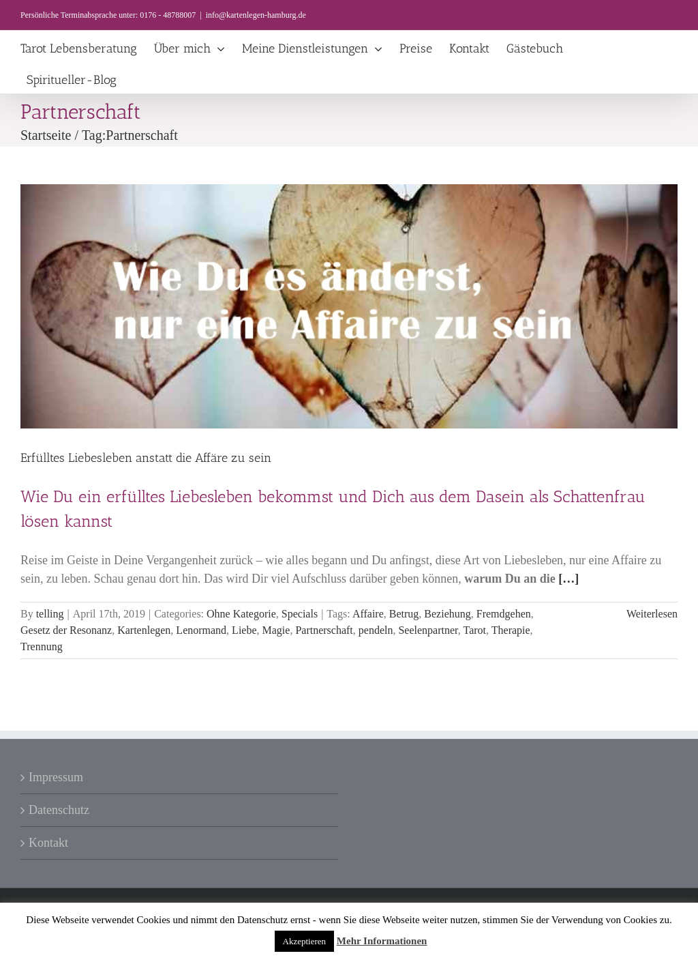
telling (50, 614)
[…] (568, 578)
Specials (300, 614)
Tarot (475, 630)
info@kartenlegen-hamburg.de (256, 15)
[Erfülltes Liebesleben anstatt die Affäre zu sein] (349, 306)
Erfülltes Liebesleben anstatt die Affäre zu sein (145, 457)
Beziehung (447, 614)
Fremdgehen (503, 614)
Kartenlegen (143, 630)
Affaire (368, 614)
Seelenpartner (427, 630)
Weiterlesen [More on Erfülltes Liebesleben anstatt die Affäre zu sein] (652, 614)
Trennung (41, 646)
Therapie (510, 630)
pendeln (376, 630)
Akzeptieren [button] (305, 941)
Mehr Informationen (382, 940)
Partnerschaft (323, 630)
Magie (276, 630)
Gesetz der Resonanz (66, 630)
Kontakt (48, 842)
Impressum (56, 777)
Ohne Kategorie (241, 614)
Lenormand (201, 630)
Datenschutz (59, 810)
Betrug (404, 614)
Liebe (244, 630)
